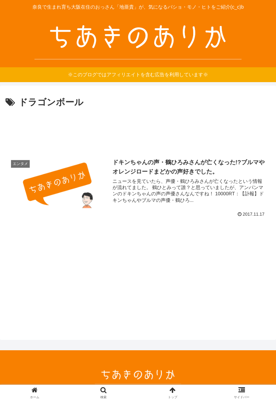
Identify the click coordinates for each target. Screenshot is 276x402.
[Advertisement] (138, 129)
